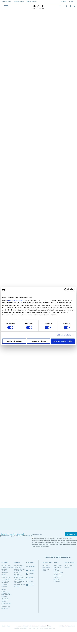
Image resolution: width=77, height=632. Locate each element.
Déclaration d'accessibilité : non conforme (19, 584)
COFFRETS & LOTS (6, 606)
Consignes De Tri (34, 626)
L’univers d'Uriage (19, 565)
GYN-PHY (4, 601)
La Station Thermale (19, 569)
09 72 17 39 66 (57, 567)
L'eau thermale (18, 567)
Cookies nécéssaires (14, 341)
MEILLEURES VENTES (6, 565)
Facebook (30, 574)
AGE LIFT (4, 576)
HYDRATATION (5, 572)
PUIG (41, 628)
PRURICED (4, 596)
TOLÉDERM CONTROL (7, 594)
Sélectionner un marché (67, 626)
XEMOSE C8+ (5, 569)
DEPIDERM (4, 591)
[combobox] (62, 6)
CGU (34, 628)
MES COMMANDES (47, 567)
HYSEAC (4, 574)
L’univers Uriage (6, 1)
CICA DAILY (4, 570)
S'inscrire (71, 534)
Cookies (19, 626)
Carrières (63, 1)
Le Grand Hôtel (18, 570)
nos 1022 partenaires (16, 300)
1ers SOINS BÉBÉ (6, 579)
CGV (37, 628)
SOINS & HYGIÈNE (6, 577)
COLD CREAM (5, 598)
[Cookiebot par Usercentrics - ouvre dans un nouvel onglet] (66, 289)
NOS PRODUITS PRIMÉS (7, 567)
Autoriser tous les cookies (62, 341)
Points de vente (32, 1)
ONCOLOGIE (5, 608)
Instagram (30, 566)
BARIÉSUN (4, 589)
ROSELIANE (4, 586)
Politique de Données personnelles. (40, 546)
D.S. (2, 588)
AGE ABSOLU (5, 584)
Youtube (30, 570)
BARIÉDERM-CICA (6, 593)
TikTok (29, 581)
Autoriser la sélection (38, 341)
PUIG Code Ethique (49, 628)
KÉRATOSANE (5, 600)
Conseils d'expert (19, 1)
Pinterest (30, 577)
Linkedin (29, 585)
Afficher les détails (64, 335)
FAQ (30, 628)
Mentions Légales (46, 626)
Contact (71, 1)
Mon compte (46, 565)
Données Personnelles (20, 628)
